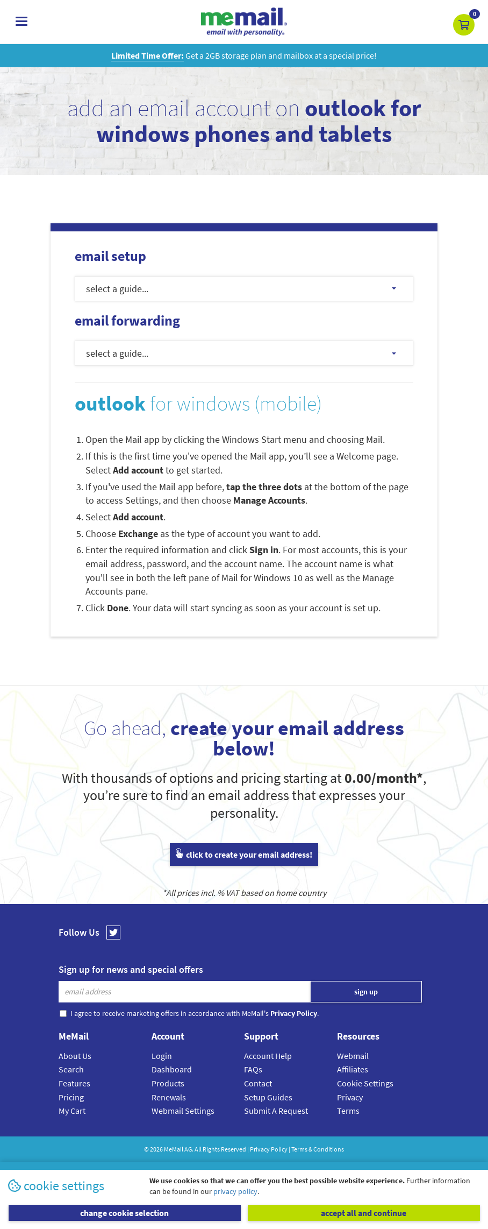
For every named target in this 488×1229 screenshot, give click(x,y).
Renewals (169, 1097)
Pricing (71, 1097)
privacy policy (235, 1191)
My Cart (72, 1110)
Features (74, 1083)
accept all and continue (363, 1212)
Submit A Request (276, 1110)
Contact (258, 1083)
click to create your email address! (244, 854)
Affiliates (352, 1069)
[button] (464, 25)
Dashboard (172, 1069)
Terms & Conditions (317, 1149)
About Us (75, 1055)
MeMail (173, 1149)
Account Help (268, 1055)
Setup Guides (268, 1097)
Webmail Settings (183, 1110)
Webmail (353, 1055)
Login (162, 1055)
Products (168, 1083)
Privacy (350, 1097)
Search (71, 1069)
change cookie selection (124, 1212)
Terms (348, 1110)
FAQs (253, 1069)
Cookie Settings (365, 1083)
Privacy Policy (269, 1149)
